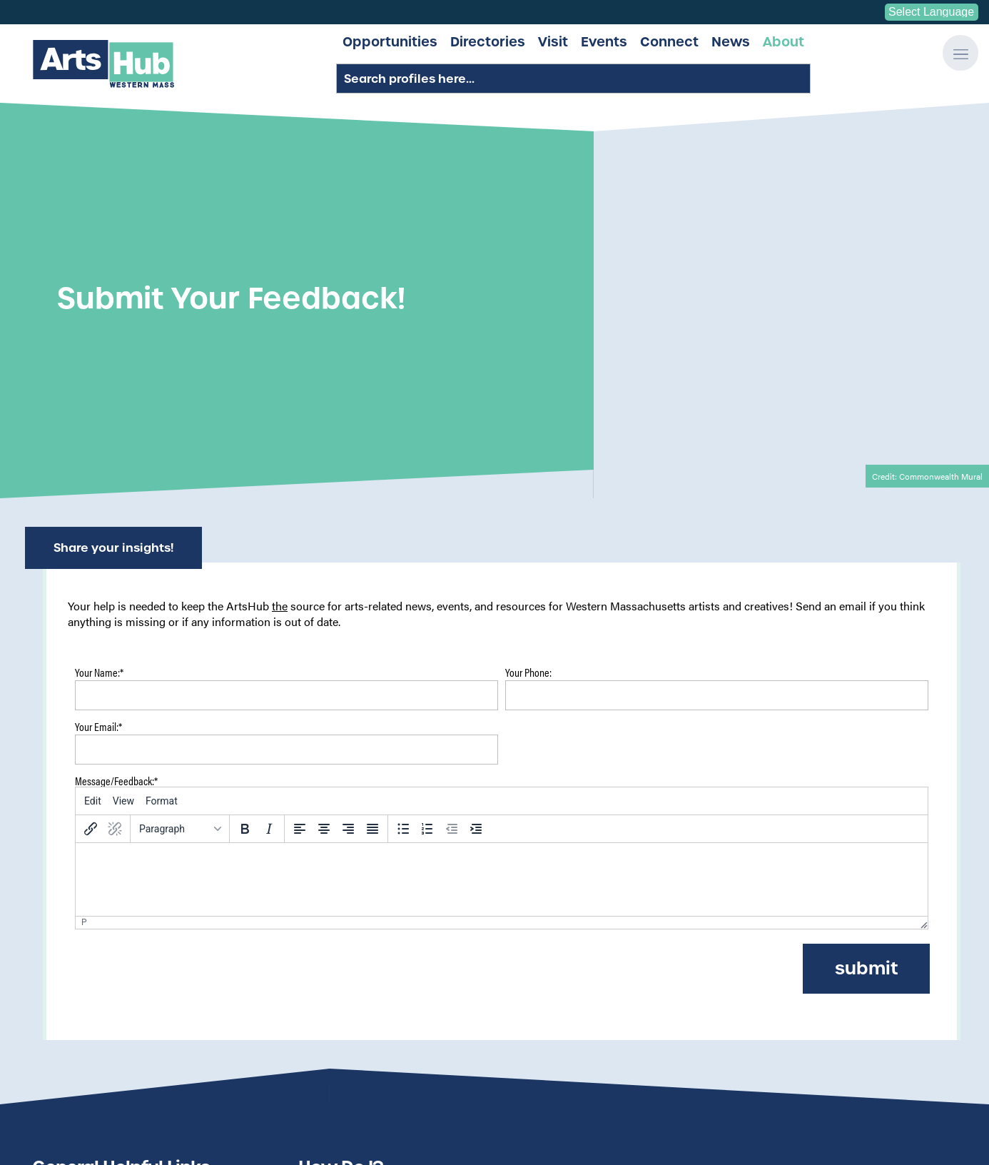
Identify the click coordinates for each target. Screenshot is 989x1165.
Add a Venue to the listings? (380, 970)
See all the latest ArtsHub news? (392, 921)
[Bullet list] (403, 542)
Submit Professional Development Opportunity (162, 986)
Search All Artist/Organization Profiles (141, 904)
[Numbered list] (427, 542)
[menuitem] (92, 514)
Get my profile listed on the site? (392, 953)
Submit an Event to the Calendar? (395, 937)
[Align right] (348, 542)
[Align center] (324, 542)
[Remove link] (115, 542)
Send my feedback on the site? (387, 904)
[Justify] (372, 542)
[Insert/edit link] (90, 542)
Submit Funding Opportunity (117, 937)
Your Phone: (528, 386)
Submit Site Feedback (99, 921)
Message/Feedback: (116, 493)
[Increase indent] (476, 542)
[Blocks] (179, 542)
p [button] (84, 636)
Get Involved (853, 1011)
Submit (866, 681)
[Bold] (245, 542)
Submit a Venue (84, 1003)
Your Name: (99, 386)
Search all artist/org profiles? (384, 986)
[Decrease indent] (452, 542)
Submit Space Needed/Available (125, 970)
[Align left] (300, 542)
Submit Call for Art (92, 953)
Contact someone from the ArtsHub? (404, 1003)
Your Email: (98, 441)
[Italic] (269, 542)
